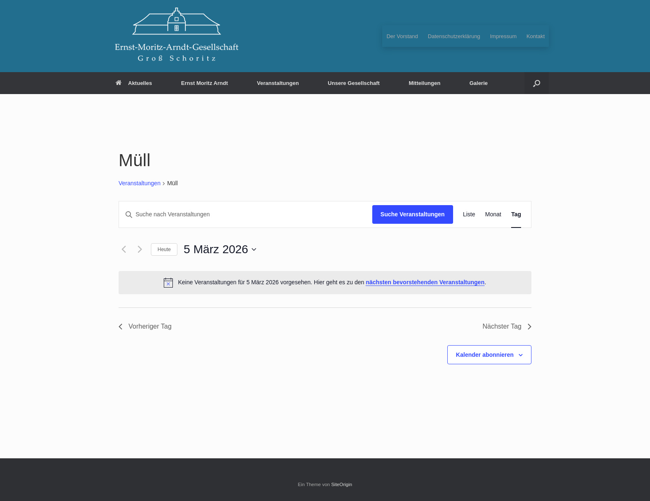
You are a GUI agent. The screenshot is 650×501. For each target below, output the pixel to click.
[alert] (325, 282)
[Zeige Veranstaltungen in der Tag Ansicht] (516, 214)
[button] (536, 83)
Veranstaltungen (278, 83)
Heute (164, 249)
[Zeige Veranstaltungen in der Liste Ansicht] (469, 214)
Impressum (503, 36)
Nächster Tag (507, 326)
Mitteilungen (425, 83)
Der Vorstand (402, 36)
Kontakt (535, 36)
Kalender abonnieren (485, 354)
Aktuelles (134, 83)
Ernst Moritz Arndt (204, 83)
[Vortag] (124, 249)
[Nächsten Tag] (140, 249)
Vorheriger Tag (145, 326)
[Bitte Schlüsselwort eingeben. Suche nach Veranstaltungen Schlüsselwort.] (245, 214)
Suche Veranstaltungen (413, 214)
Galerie (478, 83)
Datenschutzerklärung (454, 36)
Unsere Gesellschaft (354, 83)
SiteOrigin (341, 484)
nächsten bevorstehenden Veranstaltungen (425, 282)
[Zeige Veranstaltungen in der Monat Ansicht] (493, 214)
